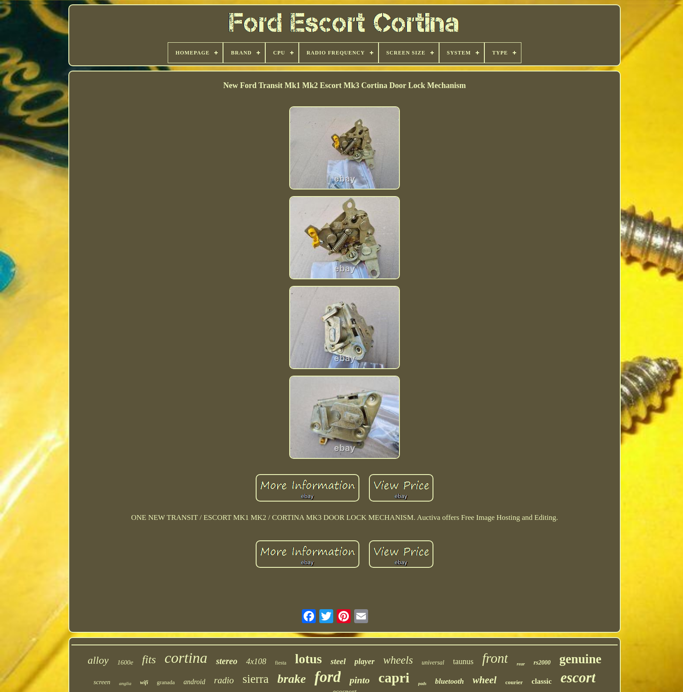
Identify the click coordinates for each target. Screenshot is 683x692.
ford (327, 676)
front (495, 658)
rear (521, 663)
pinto (359, 680)
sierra (256, 678)
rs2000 (542, 662)
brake (291, 678)
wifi (144, 682)
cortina (186, 658)
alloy (98, 660)
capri (394, 677)
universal (433, 662)
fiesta (280, 663)
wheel (485, 680)
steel (338, 661)
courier (514, 682)
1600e (125, 662)
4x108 (256, 661)
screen (102, 681)
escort (578, 677)
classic (541, 681)
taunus (463, 661)
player (365, 661)
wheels (398, 660)
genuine (580, 659)
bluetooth (449, 681)
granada (166, 682)
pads (422, 683)
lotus (308, 658)
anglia (125, 683)
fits (149, 659)
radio (224, 680)
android (194, 681)
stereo (226, 661)
